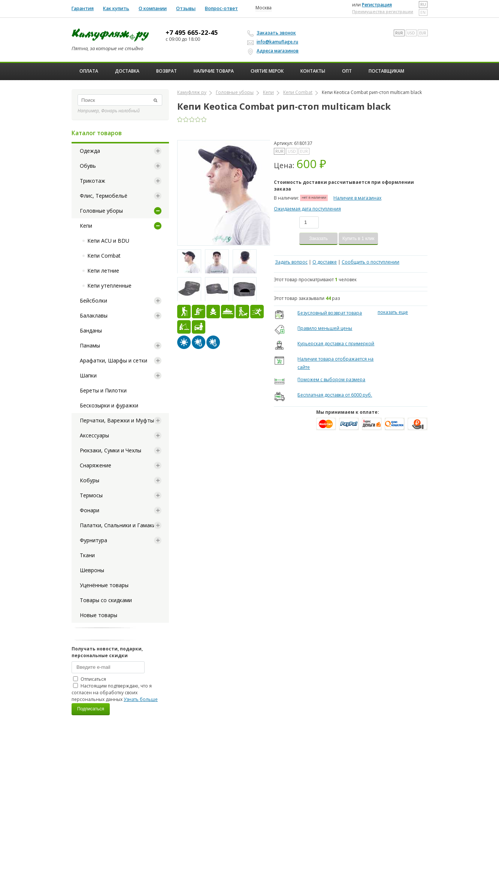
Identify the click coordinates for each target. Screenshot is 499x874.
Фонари (89, 510)
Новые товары (98, 615)
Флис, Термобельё (103, 195)
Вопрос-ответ (221, 8)
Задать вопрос (291, 262)
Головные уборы (101, 210)
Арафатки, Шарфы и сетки (113, 360)
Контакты (312, 71)
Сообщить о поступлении (370, 262)
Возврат (166, 71)
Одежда (90, 150)
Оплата (88, 71)
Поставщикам (386, 71)
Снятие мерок (267, 71)
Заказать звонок (273, 33)
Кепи (86, 225)
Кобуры (89, 480)
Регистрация (377, 4)
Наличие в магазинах (357, 198)
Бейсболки (93, 300)
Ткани (87, 555)
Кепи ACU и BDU (108, 240)
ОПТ (347, 71)
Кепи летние (103, 270)
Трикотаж (92, 180)
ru (423, 4)
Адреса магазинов (274, 51)
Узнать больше (141, 699)
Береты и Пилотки (103, 390)
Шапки (88, 375)
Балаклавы (94, 315)
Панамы (90, 345)
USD (411, 33)
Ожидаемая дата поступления (307, 209)
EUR (422, 33)
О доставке (324, 262)
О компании (153, 8)
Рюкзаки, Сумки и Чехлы (110, 450)
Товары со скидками (106, 600)
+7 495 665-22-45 (192, 32)
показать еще (393, 312)
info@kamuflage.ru (274, 42)
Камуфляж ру (191, 92)
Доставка (127, 71)
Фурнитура (93, 540)
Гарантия (83, 8)
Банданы (91, 330)
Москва (263, 8)
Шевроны (92, 570)
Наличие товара (214, 71)
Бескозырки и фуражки (109, 405)
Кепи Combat (104, 255)
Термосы (91, 495)
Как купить (116, 8)
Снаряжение (95, 465)
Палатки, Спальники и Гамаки (117, 525)
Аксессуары (94, 435)
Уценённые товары (104, 585)
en (423, 12)
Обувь (88, 165)
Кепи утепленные (109, 285)
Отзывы (186, 8)
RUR (399, 33)
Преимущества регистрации (382, 11)
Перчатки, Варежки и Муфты (117, 420)
